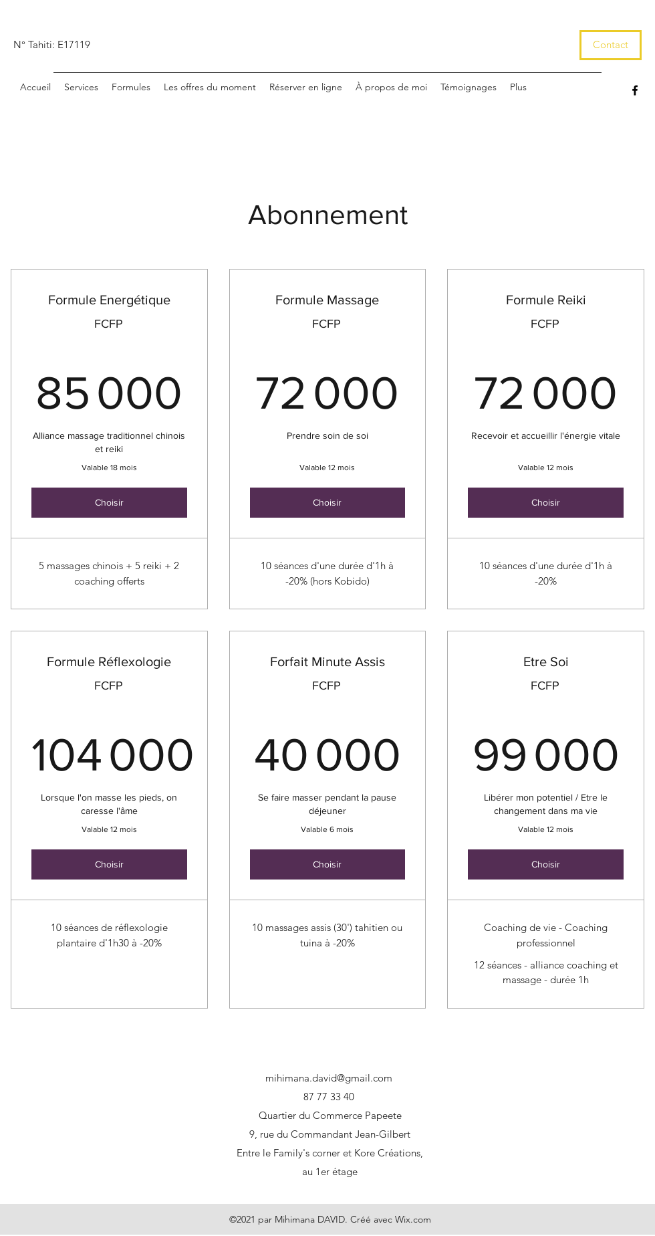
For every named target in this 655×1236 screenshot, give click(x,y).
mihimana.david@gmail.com (328, 1077)
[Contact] (610, 45)
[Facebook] (635, 90)
